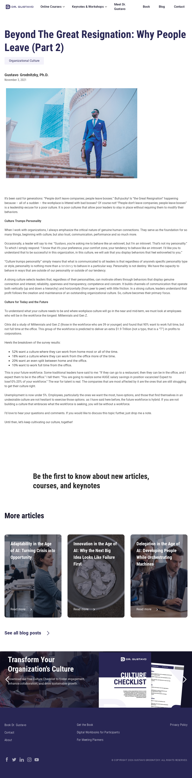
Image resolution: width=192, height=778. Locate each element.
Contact (9, 732)
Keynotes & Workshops (88, 6)
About (8, 740)
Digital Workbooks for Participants (98, 732)
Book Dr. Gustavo (15, 725)
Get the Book (85, 725)
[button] (52, 6)
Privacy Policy (179, 725)
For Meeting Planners (90, 740)
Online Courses (51, 6)
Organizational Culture (24, 60)
